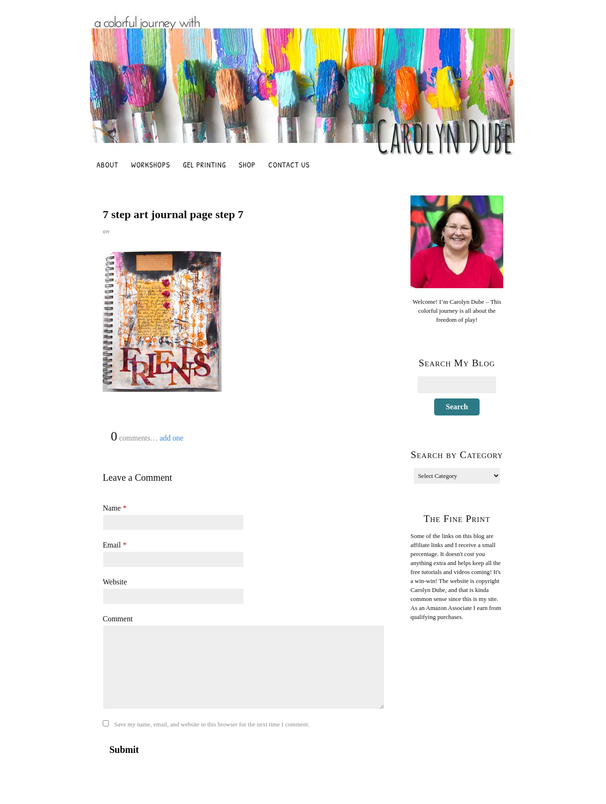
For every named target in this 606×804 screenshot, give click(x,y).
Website (115, 582)
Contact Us (289, 164)
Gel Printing (204, 164)
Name (114, 508)
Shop (247, 164)
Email (114, 545)
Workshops (150, 164)
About (107, 164)
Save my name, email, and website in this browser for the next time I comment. (212, 724)
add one (171, 438)
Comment (118, 619)
